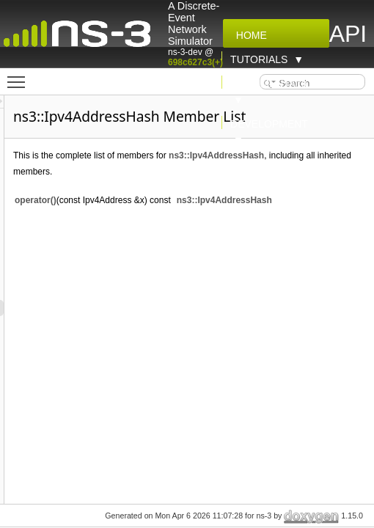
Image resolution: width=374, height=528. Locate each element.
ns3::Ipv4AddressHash (299, 155)
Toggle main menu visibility (19, 75)
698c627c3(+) (195, 62)
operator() (118, 200)
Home (248, 35)
